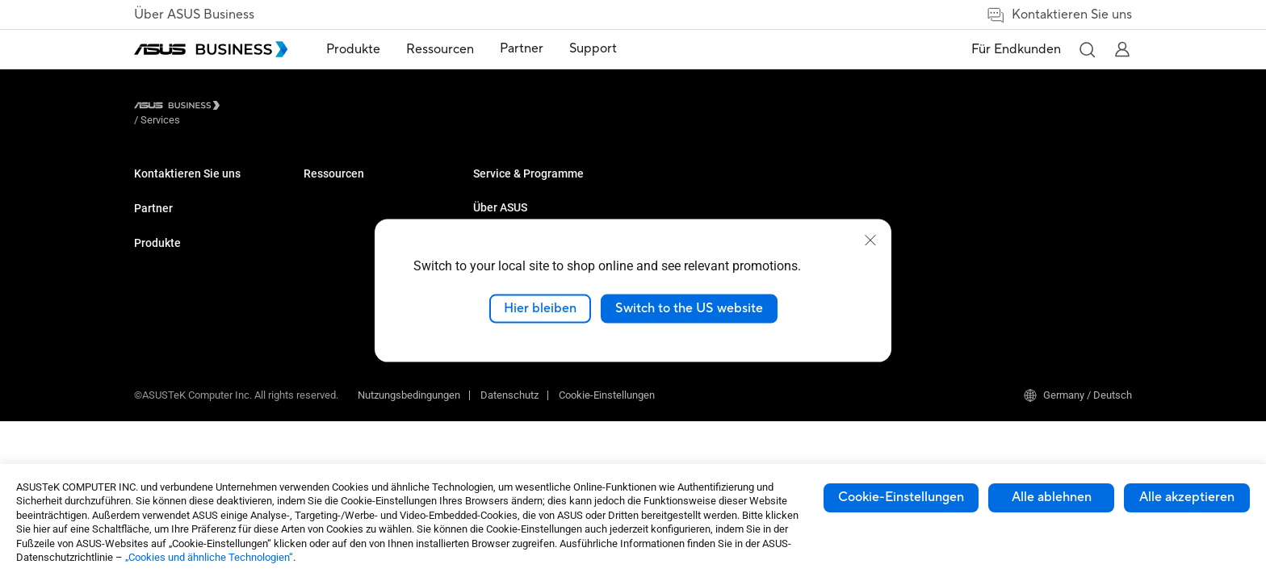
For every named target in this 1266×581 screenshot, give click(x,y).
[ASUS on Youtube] (560, 378)
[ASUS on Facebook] (657, 378)
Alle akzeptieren (1187, 497)
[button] (1086, 49)
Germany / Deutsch (1078, 438)
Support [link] (593, 48)
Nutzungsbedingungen (409, 438)
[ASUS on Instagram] (706, 378)
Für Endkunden (1016, 49)
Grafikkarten (332, 237)
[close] (870, 240)
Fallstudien (498, 188)
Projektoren (330, 213)
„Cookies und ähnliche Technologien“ (209, 557)
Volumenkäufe (167, 188)
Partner (153, 247)
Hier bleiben (540, 308)
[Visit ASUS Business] (180, 108)
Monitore (324, 188)
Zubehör (323, 285)
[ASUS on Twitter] (609, 378)
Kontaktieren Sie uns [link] (1059, 15)
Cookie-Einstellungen (901, 497)
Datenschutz (509, 438)
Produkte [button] (353, 49)
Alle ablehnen (1052, 497)
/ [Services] (249, 108)
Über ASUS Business (194, 14)
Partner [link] (521, 48)
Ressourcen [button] (440, 49)
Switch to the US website (689, 308)
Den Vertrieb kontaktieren (192, 213)
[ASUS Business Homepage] (210, 49)
